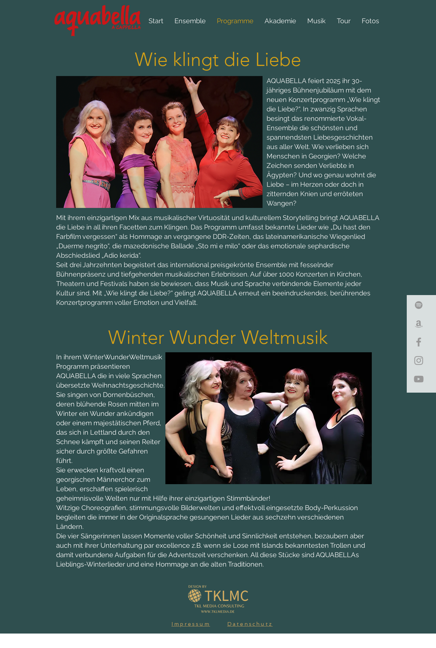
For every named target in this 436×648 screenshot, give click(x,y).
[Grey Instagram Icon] (419, 360)
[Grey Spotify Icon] (419, 305)
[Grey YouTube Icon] (419, 379)
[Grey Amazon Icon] (419, 323)
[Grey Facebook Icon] (419, 342)
